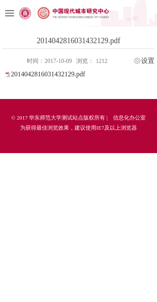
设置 (147, 60)
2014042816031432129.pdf (48, 74)
